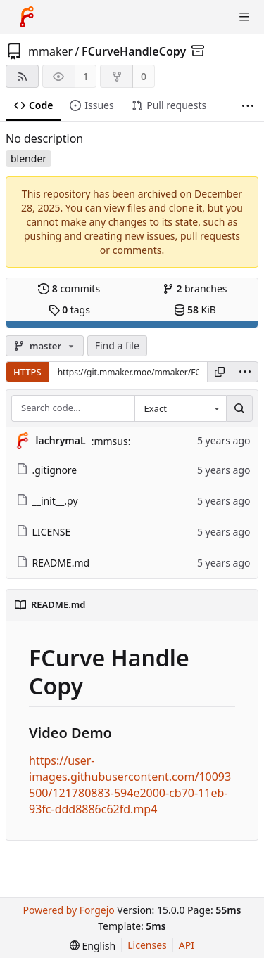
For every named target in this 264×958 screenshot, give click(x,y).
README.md (53, 562)
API (186, 945)
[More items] (247, 106)
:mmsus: (111, 441)
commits (69, 288)
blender (28, 158)
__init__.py (47, 500)
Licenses (147, 945)
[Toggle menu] (244, 17)
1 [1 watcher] (86, 76)
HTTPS (27, 371)
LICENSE (43, 531)
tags (69, 309)
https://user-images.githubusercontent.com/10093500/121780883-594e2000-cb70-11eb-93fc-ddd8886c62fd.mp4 (130, 785)
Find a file (117, 345)
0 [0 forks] (143, 76)
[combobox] (180, 408)
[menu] (245, 371)
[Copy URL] (219, 371)
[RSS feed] (22, 76)
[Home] (26, 17)
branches (195, 288)
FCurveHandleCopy (134, 51)
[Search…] (239, 408)
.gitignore (46, 470)
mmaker (50, 51)
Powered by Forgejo (68, 910)
